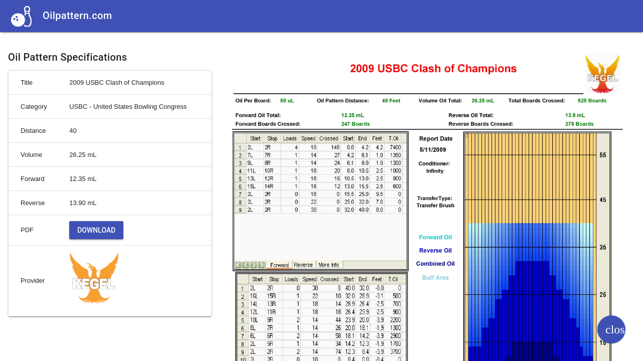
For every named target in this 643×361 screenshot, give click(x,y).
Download (96, 230)
